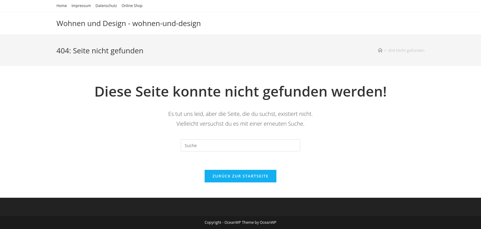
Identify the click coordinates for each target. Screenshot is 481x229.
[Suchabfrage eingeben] (240, 145)
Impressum (81, 5)
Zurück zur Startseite (241, 176)
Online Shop (131, 5)
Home (61, 5)
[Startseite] (380, 50)
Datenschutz (106, 5)
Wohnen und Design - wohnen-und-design (128, 23)
